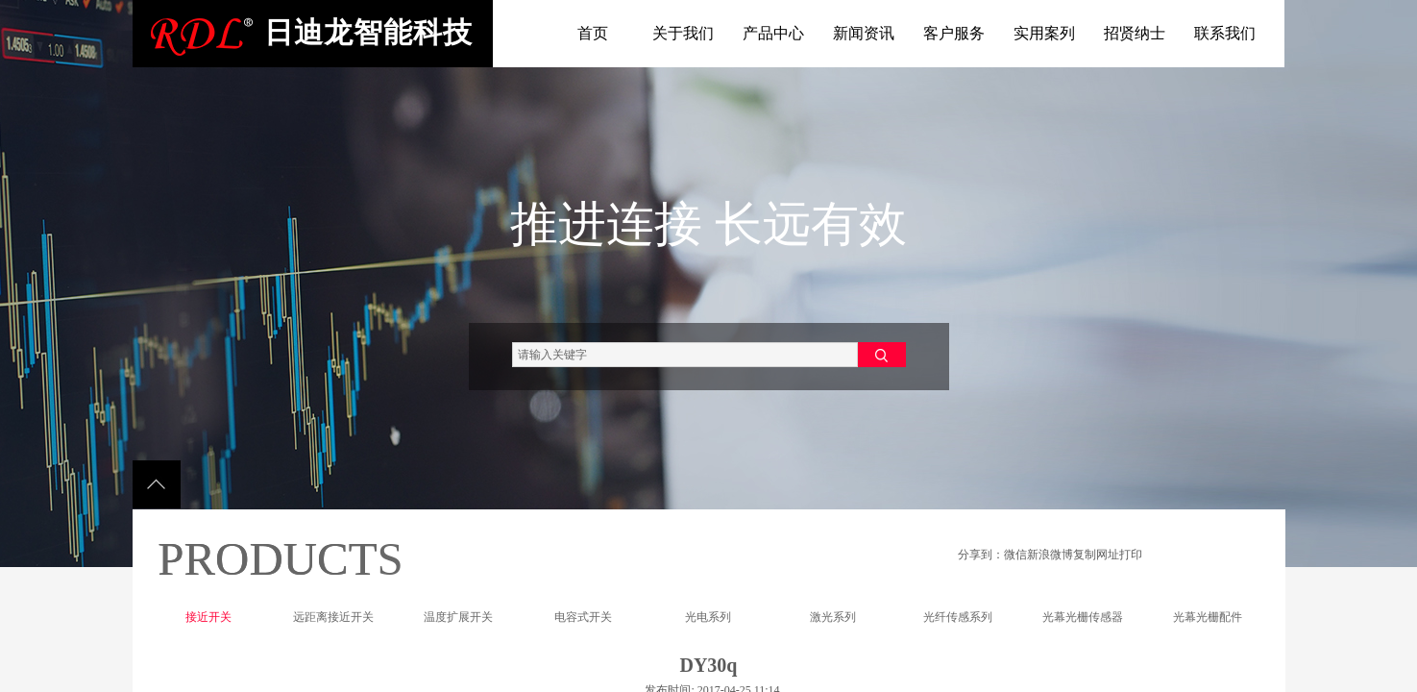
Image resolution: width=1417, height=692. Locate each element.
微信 (1015, 554)
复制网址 (1096, 554)
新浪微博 (1050, 554)
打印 (1130, 554)
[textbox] (685, 354)
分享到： (981, 554)
